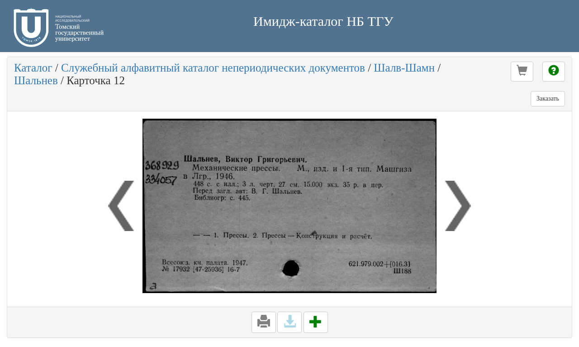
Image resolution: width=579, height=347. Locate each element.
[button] (522, 72)
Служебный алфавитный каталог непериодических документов (213, 68)
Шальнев (36, 80)
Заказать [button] (547, 98)
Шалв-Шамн (404, 68)
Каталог (33, 68)
